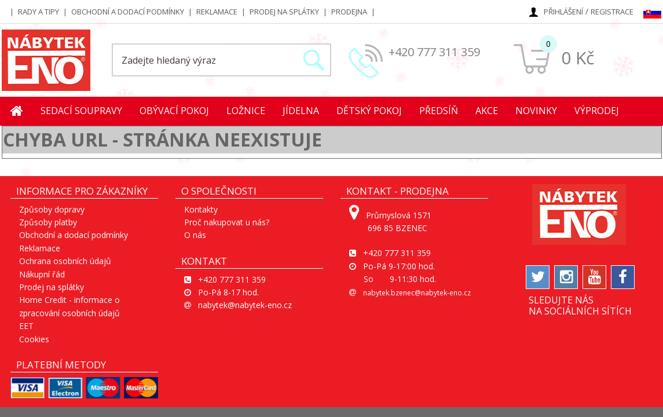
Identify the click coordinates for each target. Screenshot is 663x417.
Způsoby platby (48, 222)
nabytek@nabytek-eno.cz (245, 304)
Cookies (34, 339)
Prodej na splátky (284, 11)
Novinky (536, 110)
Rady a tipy (38, 11)
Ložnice (245, 110)
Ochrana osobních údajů (65, 260)
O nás (195, 234)
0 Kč (577, 58)
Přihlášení (563, 11)
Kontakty (201, 209)
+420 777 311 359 (434, 52)
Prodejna (349, 11)
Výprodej (596, 110)
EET (26, 325)
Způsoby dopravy (52, 209)
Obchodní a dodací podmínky (127, 11)
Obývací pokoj (174, 110)
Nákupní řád (42, 274)
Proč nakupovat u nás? (226, 222)
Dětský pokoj (369, 110)
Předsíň (438, 110)
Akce (486, 110)
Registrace (612, 11)
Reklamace (216, 11)
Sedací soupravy (81, 110)
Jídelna (301, 110)
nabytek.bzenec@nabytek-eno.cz (417, 293)
